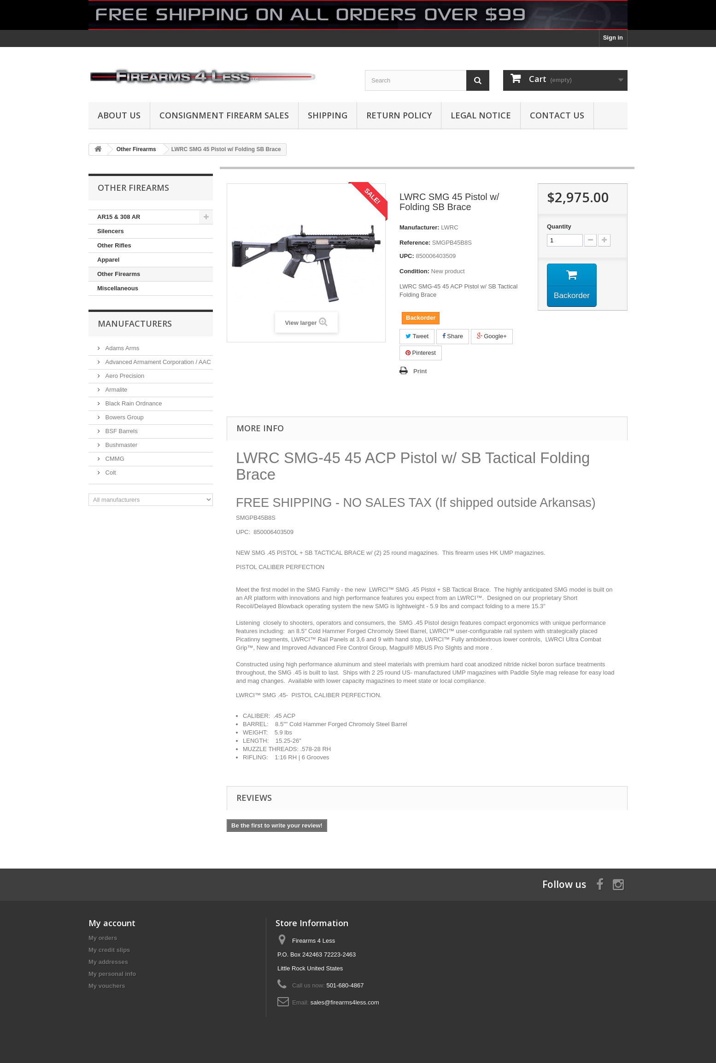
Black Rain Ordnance (133, 403)
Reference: (414, 242)
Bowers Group (124, 417)
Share (452, 336)
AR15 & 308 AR (118, 216)
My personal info (112, 973)
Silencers (110, 231)
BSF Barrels (121, 431)
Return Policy (399, 115)
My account (111, 922)
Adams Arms (121, 348)
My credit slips (109, 949)
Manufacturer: (419, 227)
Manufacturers (135, 323)
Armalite (115, 389)
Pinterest (420, 352)
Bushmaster (120, 444)
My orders (102, 937)
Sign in (613, 37)
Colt (110, 472)
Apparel (108, 259)
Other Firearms (118, 273)
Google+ (492, 336)
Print (420, 371)
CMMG (114, 458)
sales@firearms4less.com (345, 1002)
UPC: (406, 256)
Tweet (416, 336)
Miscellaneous (117, 288)
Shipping (327, 115)
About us (119, 115)
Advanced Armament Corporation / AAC (157, 361)
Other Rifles (114, 245)
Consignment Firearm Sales (224, 115)
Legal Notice (481, 115)
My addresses (108, 961)
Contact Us (557, 115)
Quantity (559, 226)
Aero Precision (124, 375)
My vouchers (106, 985)
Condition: (414, 271)
